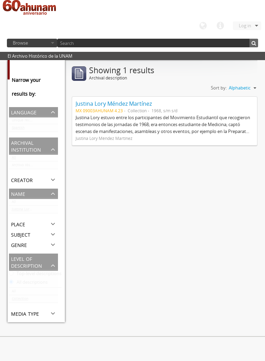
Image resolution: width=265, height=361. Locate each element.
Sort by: (219, 88)
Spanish (18, 129)
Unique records (24, 121)
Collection (20, 300)
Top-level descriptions (35, 275)
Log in (245, 25)
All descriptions (28, 284)
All (14, 158)
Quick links (220, 26)
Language (203, 26)
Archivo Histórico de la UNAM (35, 166)
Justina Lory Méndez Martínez (35, 210)
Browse (20, 43)
